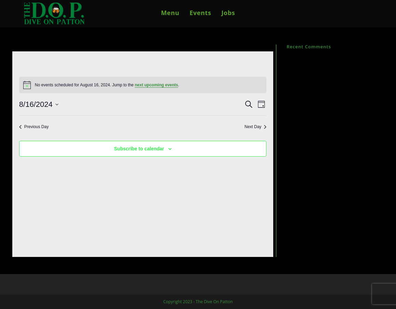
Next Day (255, 126)
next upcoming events (156, 85)
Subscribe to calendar (139, 148)
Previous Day (34, 126)
